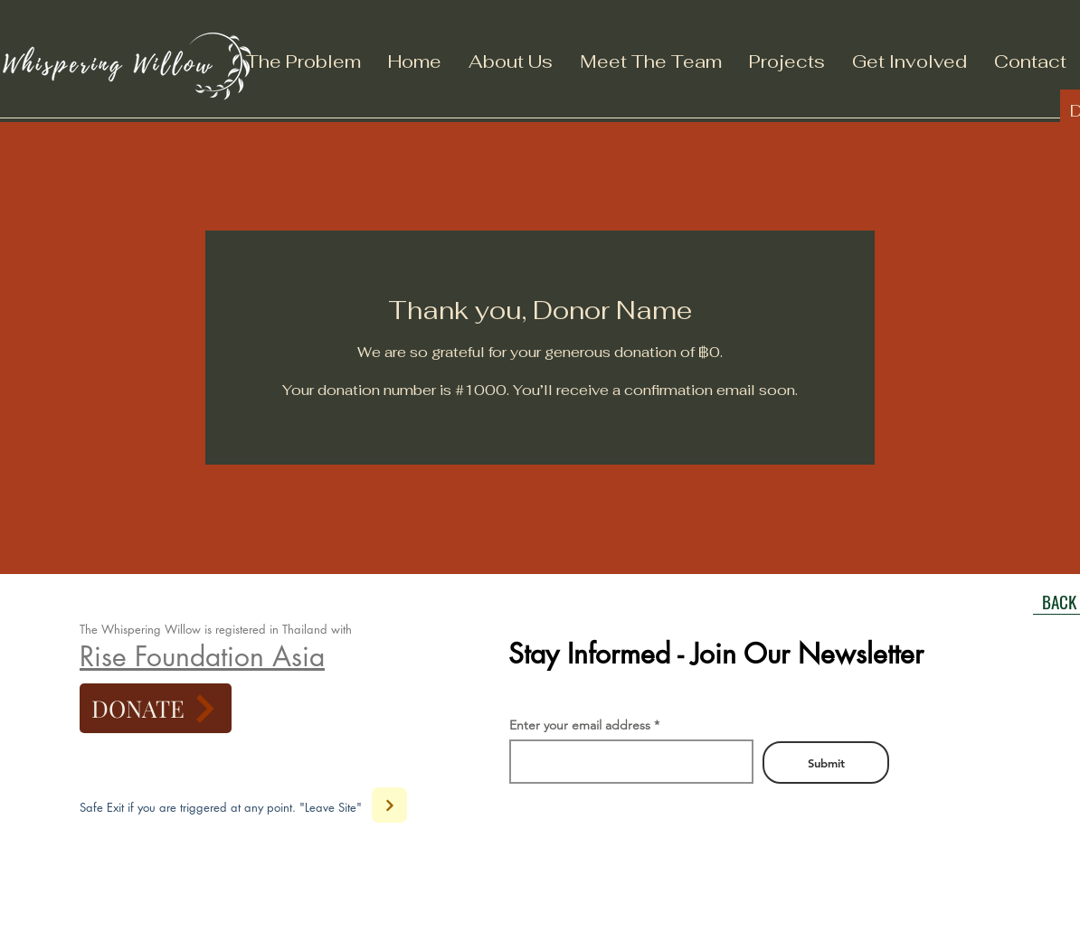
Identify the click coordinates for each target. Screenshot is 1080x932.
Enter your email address (579, 725)
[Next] (389, 805)
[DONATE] (156, 708)
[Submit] (826, 762)
